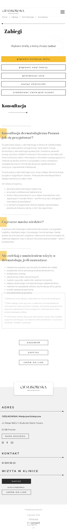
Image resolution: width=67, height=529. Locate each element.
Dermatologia (28, 9)
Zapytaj (33, 344)
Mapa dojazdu (15, 428)
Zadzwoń (33, 335)
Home (4, 9)
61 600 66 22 (9, 455)
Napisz (16, 473)
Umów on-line (33, 354)
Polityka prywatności (33, 502)
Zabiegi (14, 9)
